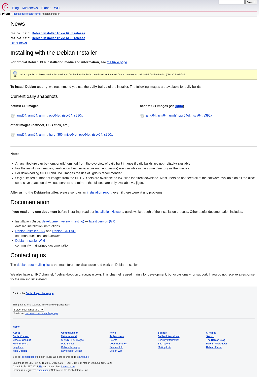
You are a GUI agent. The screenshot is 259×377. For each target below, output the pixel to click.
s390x (78, 115)
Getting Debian (69, 332)
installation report (99, 192)
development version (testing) (63, 221)
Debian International (168, 336)
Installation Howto (107, 211)
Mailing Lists (164, 347)
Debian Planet (214, 347)
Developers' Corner (71, 350)
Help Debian (20, 350)
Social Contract (21, 336)
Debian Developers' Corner (27, 13)
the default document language (41, 313)
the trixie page (117, 62)
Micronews (30, 8)
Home (16, 326)
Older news (18, 43)
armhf (43, 115)
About (16, 332)
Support (162, 332)
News (113, 332)
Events (113, 340)
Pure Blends (67, 343)
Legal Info (18, 347)
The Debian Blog (215, 340)
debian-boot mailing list (33, 264)
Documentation (118, 343)
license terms (68, 366)
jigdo (179, 106)
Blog (15, 8)
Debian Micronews (216, 343)
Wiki (57, 8)
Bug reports (164, 343)
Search (210, 336)
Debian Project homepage (39, 293)
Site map (211, 332)
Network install (69, 336)
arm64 (32, 115)
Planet (45, 8)
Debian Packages (70, 347)
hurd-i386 (56, 134)
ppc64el (54, 115)
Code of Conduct (22, 340)
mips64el (70, 134)
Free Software (20, 343)
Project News (117, 336)
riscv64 (67, 115)
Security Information (168, 340)
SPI (40, 366)
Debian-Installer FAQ (30, 231)
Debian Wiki (116, 350)
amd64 (21, 115)
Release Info (116, 347)
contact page (29, 356)
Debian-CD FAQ (64, 231)
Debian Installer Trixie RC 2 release (58, 38)
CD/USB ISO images (72, 340)
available (84, 356)
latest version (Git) (102, 221)
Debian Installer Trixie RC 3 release (58, 33)
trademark (42, 370)
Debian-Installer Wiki (30, 240)
